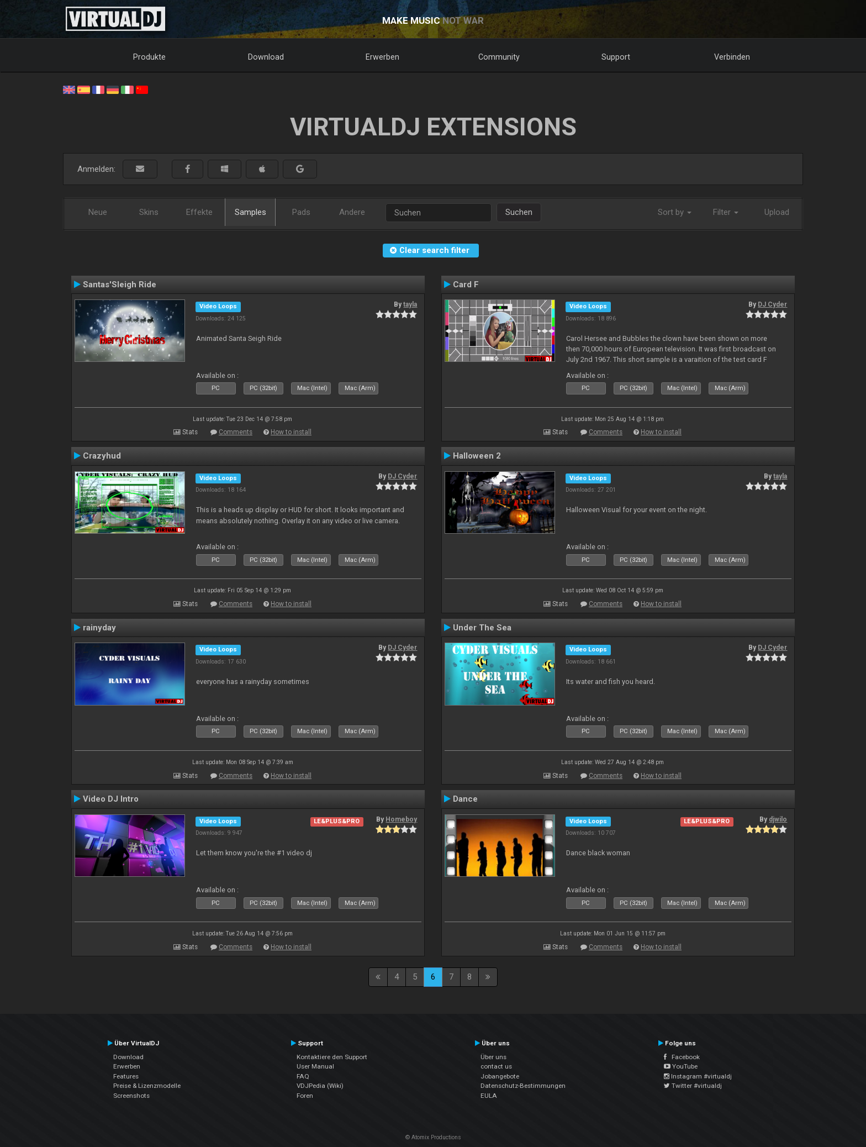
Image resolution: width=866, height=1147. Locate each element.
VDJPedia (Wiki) (320, 1086)
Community (499, 56)
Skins (149, 212)
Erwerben (382, 56)
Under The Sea (482, 628)
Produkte (149, 56)
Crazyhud (102, 456)
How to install (291, 432)
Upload (776, 212)
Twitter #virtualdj (693, 1086)
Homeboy (401, 819)
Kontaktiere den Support (332, 1057)
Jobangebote (499, 1076)
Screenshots (131, 1095)
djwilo (778, 819)
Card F (466, 285)
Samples (250, 212)
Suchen (518, 212)
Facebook (682, 1057)
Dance (465, 799)
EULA (488, 1095)
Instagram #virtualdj (698, 1076)
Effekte (199, 212)
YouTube (681, 1066)
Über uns (493, 1057)
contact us (496, 1066)
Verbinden (732, 56)
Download (266, 56)
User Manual (315, 1066)
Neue (97, 212)
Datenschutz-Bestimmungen (523, 1086)
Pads (301, 212)
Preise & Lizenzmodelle (147, 1086)
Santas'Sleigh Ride (119, 285)
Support (615, 56)
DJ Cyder (772, 304)
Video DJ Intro (111, 799)
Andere (352, 212)
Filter (725, 212)
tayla (410, 304)
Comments (235, 432)
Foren (305, 1095)
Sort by (674, 212)
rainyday (99, 628)
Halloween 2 (477, 456)
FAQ (303, 1076)
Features (126, 1076)
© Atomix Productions (433, 1137)
